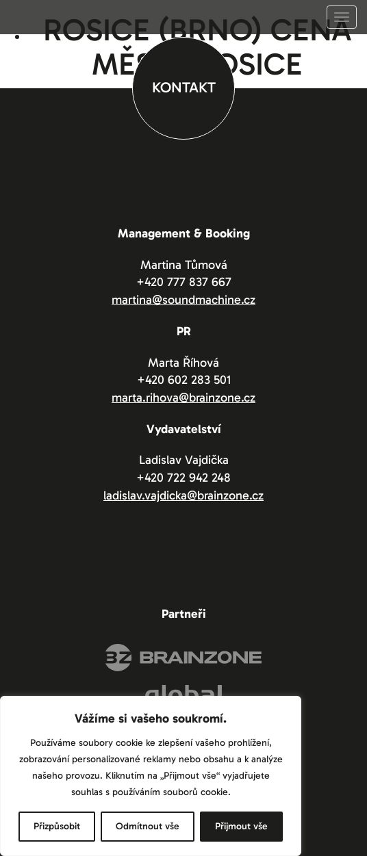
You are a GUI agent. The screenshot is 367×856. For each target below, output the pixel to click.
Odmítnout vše (147, 826)
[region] (150, 776)
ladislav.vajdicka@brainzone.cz (183, 495)
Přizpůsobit (57, 826)
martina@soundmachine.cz (183, 299)
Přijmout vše (241, 826)
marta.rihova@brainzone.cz (183, 397)
